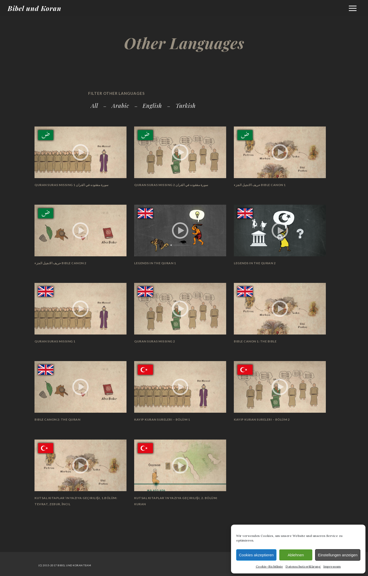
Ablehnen (296, 555)
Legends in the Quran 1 (155, 263)
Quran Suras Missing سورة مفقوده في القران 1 (71, 185)
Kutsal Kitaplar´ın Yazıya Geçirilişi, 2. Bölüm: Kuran (175, 501)
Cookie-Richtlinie (269, 566)
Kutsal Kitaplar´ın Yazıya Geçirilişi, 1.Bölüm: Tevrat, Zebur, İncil (75, 501)
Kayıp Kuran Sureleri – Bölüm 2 (262, 419)
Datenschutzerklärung (303, 566)
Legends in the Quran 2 (254, 263)
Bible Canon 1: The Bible (255, 341)
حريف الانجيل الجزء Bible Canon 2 (60, 263)
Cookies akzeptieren (256, 555)
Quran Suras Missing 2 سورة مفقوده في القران (171, 185)
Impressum (332, 566)
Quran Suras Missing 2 (154, 341)
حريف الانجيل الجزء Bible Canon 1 (260, 185)
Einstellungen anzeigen (338, 555)
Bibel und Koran (34, 8)
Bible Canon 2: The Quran (57, 419)
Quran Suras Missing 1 (54, 341)
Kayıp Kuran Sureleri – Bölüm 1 (162, 419)
